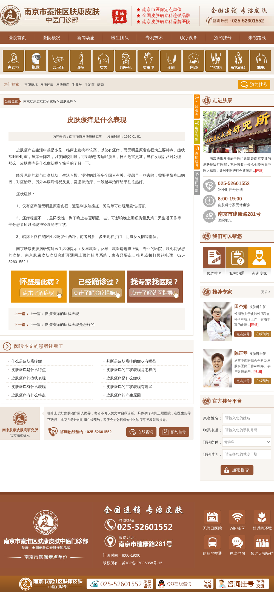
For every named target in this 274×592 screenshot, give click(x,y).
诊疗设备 (188, 37)
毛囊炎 (77, 85)
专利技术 (154, 37)
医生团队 (120, 37)
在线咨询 (145, 432)
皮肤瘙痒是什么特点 (28, 369)
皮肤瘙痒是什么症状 (123, 378)
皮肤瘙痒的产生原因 (123, 395)
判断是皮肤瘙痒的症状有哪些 (131, 361)
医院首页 (17, 37)
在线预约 (262, 334)
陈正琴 (240, 353)
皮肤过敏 (46, 85)
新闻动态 (86, 37)
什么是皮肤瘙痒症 (26, 361)
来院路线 (257, 37)
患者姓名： (212, 418)
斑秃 (100, 85)
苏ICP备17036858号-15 (142, 563)
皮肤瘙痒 (62, 85)
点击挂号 (243, 334)
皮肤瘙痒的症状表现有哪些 (129, 386)
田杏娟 (240, 306)
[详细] (259, 171)
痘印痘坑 (31, 85)
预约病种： (212, 442)
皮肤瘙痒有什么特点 (28, 395)
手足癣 (90, 85)
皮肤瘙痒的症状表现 (62, 313)
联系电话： (212, 430)
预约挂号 (223, 37)
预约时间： (212, 454)
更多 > (265, 292)
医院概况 (51, 37)
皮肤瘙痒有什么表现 (28, 386)
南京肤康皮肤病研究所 (39, 101)
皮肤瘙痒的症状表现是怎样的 (70, 324)
